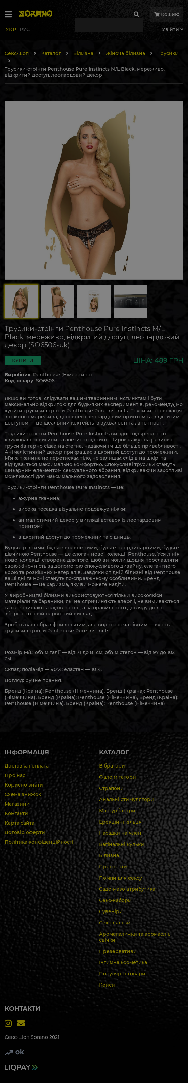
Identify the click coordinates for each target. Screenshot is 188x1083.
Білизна (83, 53)
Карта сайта (19, 823)
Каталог (51, 53)
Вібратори (112, 766)
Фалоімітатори (117, 777)
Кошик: (166, 14)
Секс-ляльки (115, 923)
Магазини (17, 804)
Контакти (16, 813)
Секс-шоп (17, 53)
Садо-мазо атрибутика (127, 889)
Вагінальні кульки (121, 844)
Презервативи (118, 951)
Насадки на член (120, 833)
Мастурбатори (117, 811)
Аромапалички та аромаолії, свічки (134, 937)
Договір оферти (25, 832)
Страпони (111, 788)
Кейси (107, 985)
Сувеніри (111, 911)
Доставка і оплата (27, 766)
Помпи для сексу (120, 878)
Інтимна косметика (123, 962)
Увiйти (172, 29)
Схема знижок (23, 794)
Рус (25, 29)
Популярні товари (122, 974)
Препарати (113, 867)
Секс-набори (115, 900)
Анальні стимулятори (126, 799)
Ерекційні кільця (120, 822)
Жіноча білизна (125, 53)
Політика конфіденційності (39, 842)
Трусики (168, 53)
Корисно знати (24, 785)
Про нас (15, 775)
